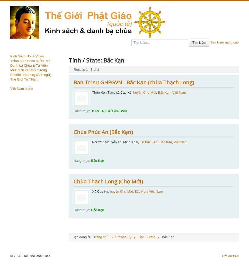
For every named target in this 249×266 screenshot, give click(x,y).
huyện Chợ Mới (144, 92)
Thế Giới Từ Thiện (24, 79)
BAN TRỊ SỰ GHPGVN (109, 111)
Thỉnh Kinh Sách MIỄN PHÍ (30, 61)
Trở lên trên (230, 256)
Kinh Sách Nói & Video (27, 56)
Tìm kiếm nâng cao (224, 42)
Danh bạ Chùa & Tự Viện (29, 65)
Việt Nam (21, 89)
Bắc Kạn (164, 92)
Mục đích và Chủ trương (28, 70)
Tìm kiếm (199, 43)
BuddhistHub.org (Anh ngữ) (30, 75)
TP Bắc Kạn (149, 142)
